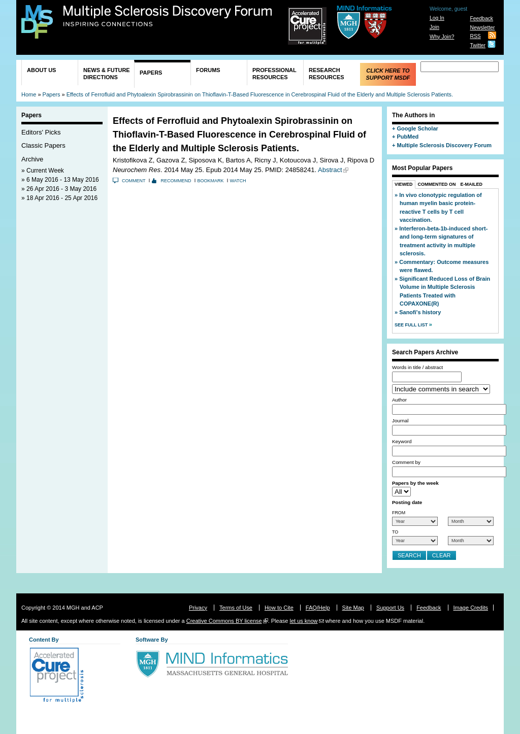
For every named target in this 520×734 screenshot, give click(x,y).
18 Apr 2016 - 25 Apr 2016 (62, 198)
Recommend (176, 180)
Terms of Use (235, 608)
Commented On (437, 184)
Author (399, 400)
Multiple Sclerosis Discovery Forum (168, 16)
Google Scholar (417, 128)
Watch (238, 180)
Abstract (330, 170)
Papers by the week (415, 483)
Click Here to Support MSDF (388, 74)
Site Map (353, 608)
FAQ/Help (318, 608)
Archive (32, 159)
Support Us (390, 608)
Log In (437, 18)
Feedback (481, 18)
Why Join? (442, 37)
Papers (151, 73)
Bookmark (211, 180)
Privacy (198, 608)
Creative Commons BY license (224, 621)
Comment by (406, 462)
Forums (208, 70)
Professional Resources (274, 73)
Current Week (45, 170)
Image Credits (470, 608)
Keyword (401, 441)
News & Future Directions (106, 73)
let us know (303, 621)
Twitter (477, 45)
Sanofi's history (420, 312)
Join (434, 27)
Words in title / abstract (417, 367)
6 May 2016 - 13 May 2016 (62, 179)
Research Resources (326, 73)
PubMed (407, 137)
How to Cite (279, 608)
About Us (41, 70)
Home (28, 94)
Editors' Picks (41, 132)
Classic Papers (43, 145)
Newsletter (482, 27)
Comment (134, 180)
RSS (475, 36)
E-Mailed (472, 184)
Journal (400, 420)
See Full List (412, 324)
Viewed (404, 184)
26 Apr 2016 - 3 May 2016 (61, 188)
